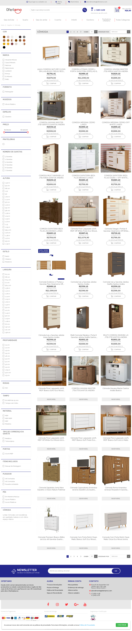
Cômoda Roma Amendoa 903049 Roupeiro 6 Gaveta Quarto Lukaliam (115, 490)
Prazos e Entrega (53, 587)
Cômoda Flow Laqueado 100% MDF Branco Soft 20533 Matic (116, 439)
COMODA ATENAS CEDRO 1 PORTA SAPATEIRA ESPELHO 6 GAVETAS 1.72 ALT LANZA (83, 71)
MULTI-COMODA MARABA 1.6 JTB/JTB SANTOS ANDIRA (115, 336)
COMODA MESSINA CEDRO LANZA (83, 123)
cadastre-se (42, 2)
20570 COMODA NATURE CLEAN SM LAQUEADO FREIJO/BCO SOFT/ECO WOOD (51, 71)
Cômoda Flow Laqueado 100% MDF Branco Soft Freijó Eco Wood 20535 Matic (83, 440)
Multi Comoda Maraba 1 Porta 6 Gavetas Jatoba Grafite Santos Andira (83, 337)
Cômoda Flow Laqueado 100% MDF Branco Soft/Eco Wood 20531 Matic (51, 390)
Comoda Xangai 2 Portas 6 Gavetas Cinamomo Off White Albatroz (115, 231)
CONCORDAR (121, 625)
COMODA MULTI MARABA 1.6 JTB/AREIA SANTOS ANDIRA (51, 176)
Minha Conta (59, 2)
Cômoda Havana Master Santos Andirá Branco (116, 389)
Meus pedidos (73, 585)
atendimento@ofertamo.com (97, 2)
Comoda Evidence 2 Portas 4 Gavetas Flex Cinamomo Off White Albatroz (51, 284)
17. (99, 10)
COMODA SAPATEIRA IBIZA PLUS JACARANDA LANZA (51, 230)
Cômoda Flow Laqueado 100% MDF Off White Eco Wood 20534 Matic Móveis (51, 440)
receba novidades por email (28, 573)
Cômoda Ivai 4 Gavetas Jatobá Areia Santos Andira (51, 336)
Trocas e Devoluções (54, 585)
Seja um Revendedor (54, 593)
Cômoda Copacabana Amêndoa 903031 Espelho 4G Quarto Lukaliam (83, 490)
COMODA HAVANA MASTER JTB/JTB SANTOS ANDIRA (83, 389)
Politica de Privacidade (55, 590)
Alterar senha (73, 590)
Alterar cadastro (73, 593)
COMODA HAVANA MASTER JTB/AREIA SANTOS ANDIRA (116, 70)
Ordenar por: (103, 32)
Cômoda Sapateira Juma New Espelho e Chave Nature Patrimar (51, 489)
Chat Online (74, 2)
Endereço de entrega (76, 587)
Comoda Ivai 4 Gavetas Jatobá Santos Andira (83, 283)
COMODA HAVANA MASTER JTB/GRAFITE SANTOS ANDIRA (51, 123)
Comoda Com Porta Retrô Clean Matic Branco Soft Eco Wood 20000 (83, 539)
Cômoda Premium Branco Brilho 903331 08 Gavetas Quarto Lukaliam (51, 539)
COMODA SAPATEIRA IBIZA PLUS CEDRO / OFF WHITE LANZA (115, 177)
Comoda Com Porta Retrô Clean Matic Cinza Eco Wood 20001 (115, 538)
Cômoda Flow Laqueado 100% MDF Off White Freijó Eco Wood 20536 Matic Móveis (83, 231)
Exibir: (86, 32)
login (34, 2)
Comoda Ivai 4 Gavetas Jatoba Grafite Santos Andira (116, 283)
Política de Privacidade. (87, 625)
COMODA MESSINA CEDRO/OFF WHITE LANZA (116, 123)
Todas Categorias (123, 20)
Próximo (80, 32)
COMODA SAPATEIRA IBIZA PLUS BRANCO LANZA (83, 176)
